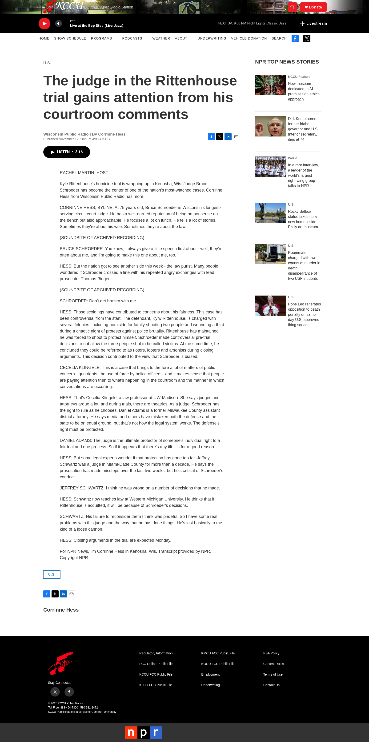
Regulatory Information (156, 664)
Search (279, 49)
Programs (101, 49)
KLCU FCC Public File (155, 695)
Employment (210, 685)
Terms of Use (273, 685)
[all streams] (313, 34)
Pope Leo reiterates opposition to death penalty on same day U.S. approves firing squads (304, 325)
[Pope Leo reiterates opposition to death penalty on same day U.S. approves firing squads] (270, 316)
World (292, 169)
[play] (44, 34)
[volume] (59, 34)
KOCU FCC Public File (218, 674)
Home (44, 49)
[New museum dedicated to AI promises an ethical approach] (270, 96)
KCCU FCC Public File (155, 685)
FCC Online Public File (156, 674)
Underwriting (212, 49)
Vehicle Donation (249, 49)
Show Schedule (70, 49)
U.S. (47, 73)
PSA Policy (271, 664)
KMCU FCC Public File (218, 664)
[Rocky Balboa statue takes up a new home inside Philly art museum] (270, 223)
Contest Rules (273, 674)
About (181, 49)
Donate (318, 12)
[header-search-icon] (294, 12)
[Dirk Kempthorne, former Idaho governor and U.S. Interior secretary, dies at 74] (270, 137)
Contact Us (271, 695)
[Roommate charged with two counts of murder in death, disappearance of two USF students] (270, 265)
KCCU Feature (299, 87)
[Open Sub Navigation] (115, 49)
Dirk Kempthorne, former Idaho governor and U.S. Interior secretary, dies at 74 (303, 139)
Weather (161, 49)
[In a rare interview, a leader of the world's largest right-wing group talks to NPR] (270, 177)
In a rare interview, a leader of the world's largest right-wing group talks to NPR (303, 186)
